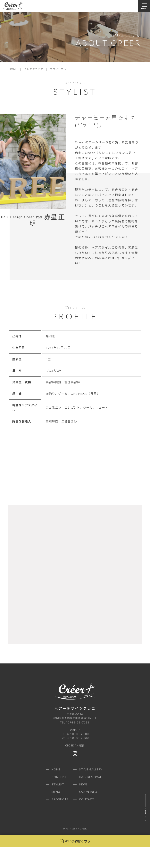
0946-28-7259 (79, 722)
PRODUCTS (60, 799)
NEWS (83, 784)
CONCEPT (59, 777)
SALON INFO (88, 791)
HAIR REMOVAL (90, 777)
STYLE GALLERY (90, 769)
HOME (13, 69)
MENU (56, 791)
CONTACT (86, 799)
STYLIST (58, 784)
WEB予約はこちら (75, 841)
